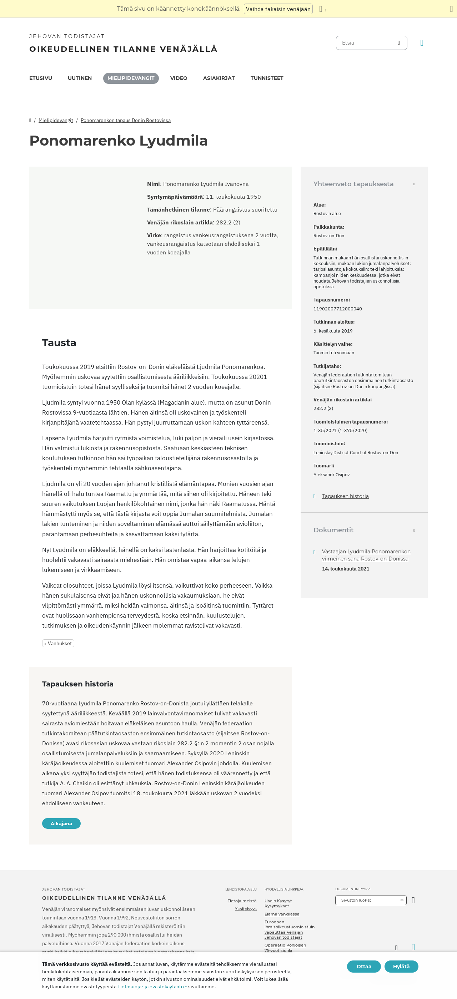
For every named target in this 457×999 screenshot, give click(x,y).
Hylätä (401, 966)
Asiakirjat (219, 78)
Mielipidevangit (131, 78)
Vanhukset (60, 643)
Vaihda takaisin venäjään (278, 8)
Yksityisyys (246, 908)
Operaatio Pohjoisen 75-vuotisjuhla (285, 948)
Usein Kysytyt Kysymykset (278, 903)
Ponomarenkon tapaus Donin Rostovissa (126, 120)
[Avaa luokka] (413, 900)
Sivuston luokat (356, 900)
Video (178, 78)
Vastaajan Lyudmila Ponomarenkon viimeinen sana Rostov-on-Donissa (366, 555)
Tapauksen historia (345, 496)
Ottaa (364, 966)
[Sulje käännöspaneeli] (451, 9)
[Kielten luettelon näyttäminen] (323, 9)
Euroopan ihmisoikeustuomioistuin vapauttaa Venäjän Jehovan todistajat (290, 929)
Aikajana (61, 823)
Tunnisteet (267, 78)
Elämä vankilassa (282, 914)
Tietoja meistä (242, 900)
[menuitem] (40, 78)
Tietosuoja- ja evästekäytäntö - (152, 986)
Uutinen (80, 78)
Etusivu (40, 78)
